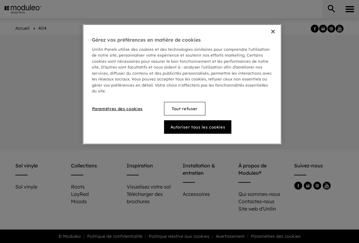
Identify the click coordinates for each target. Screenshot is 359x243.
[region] (182, 84)
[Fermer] (273, 31)
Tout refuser (184, 108)
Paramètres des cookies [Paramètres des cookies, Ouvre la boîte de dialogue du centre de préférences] (117, 108)
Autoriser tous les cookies (197, 127)
